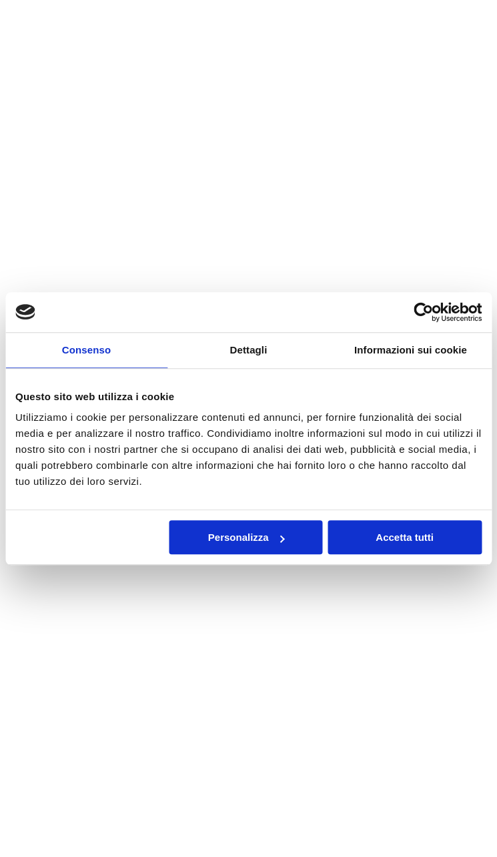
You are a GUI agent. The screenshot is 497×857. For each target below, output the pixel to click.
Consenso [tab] (86, 349)
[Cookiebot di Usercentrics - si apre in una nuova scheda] (423, 312)
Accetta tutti (405, 537)
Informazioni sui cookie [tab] (410, 349)
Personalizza (246, 537)
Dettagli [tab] (249, 349)
